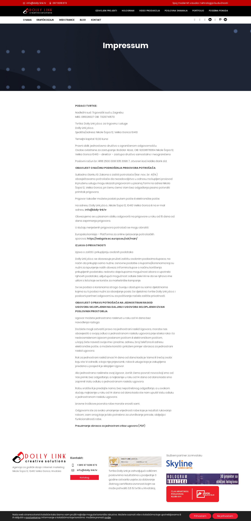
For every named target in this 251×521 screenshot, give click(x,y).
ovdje (108, 517)
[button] (194, 19)
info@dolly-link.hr (96, 210)
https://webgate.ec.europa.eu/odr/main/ (112, 238)
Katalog (84, 477)
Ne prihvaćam (225, 516)
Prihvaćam (200, 516)
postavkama (33, 517)
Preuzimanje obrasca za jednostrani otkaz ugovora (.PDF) (110, 426)
